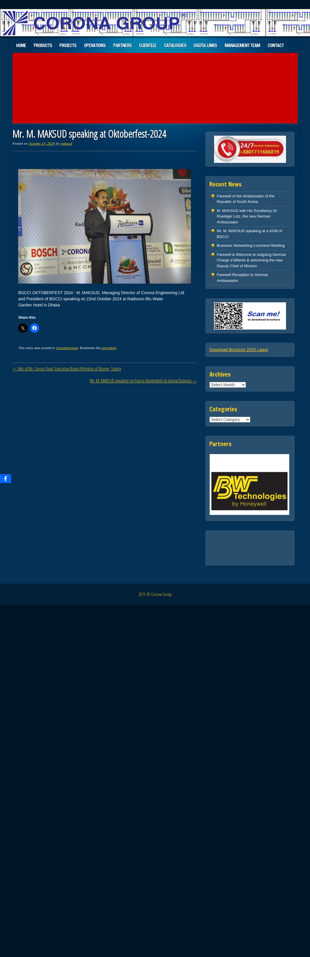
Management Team (242, 45)
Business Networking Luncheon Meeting (251, 245)
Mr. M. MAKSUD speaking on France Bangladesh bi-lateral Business (143, 380)
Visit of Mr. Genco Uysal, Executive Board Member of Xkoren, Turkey (66, 368)
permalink (109, 348)
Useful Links (205, 45)
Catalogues (175, 45)
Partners (122, 45)
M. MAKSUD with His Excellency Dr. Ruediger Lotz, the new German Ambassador (247, 216)
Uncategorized (67, 348)
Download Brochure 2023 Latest (238, 349)
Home (21, 45)
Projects (67, 45)
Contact (276, 45)
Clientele (147, 45)
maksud (66, 143)
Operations (95, 45)
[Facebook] (5, 478)
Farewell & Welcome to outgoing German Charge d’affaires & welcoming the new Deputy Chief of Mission (251, 260)
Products (43, 45)
